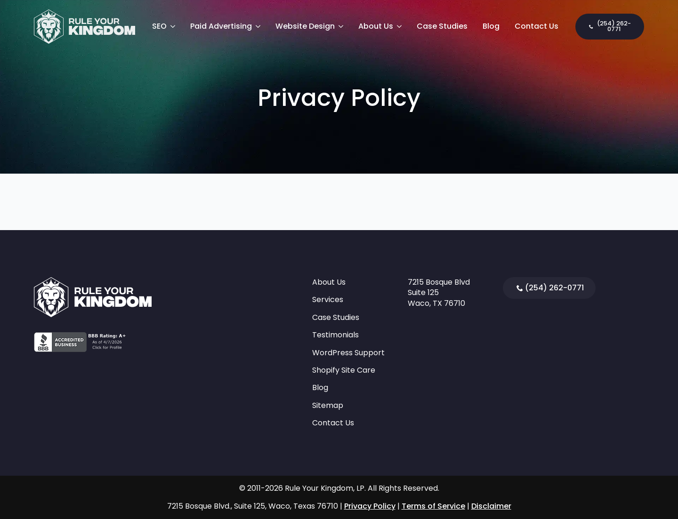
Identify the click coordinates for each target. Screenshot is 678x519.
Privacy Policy (370, 506)
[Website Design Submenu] (343, 26)
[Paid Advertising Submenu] (260, 26)
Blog (491, 26)
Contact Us (536, 26)
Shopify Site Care (343, 370)
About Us (375, 26)
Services (327, 300)
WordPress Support (348, 353)
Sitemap (327, 405)
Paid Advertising (221, 26)
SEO (159, 26)
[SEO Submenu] (175, 26)
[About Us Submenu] (401, 26)
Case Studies (442, 26)
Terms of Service (433, 506)
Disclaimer (491, 506)
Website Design (305, 26)
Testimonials (335, 335)
